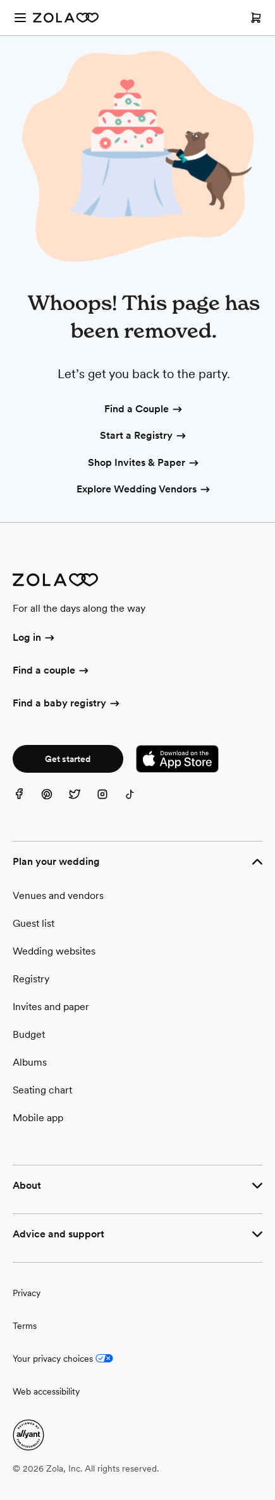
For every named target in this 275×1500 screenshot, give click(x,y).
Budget (29, 1034)
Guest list (33, 923)
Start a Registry (144, 436)
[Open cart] (256, 17)
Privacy (26, 1293)
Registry (31, 979)
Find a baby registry (67, 704)
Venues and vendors (58, 896)
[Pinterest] (54, 802)
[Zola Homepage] (66, 18)
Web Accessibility (0, 0)
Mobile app (38, 1118)
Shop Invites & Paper (144, 463)
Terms (25, 1326)
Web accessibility (46, 1391)
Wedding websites (54, 951)
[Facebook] (26, 802)
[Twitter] (82, 802)
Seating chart (42, 1090)
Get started (67, 759)
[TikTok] (138, 802)
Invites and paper (51, 1007)
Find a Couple (144, 410)
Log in (34, 638)
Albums (30, 1062)
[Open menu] (20, 17)
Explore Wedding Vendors (144, 490)
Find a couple (51, 671)
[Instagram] (110, 802)
